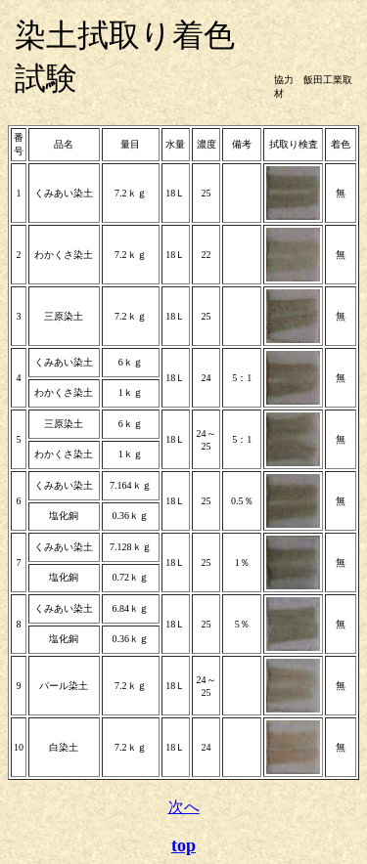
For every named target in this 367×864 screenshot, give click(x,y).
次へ (184, 807)
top (183, 845)
